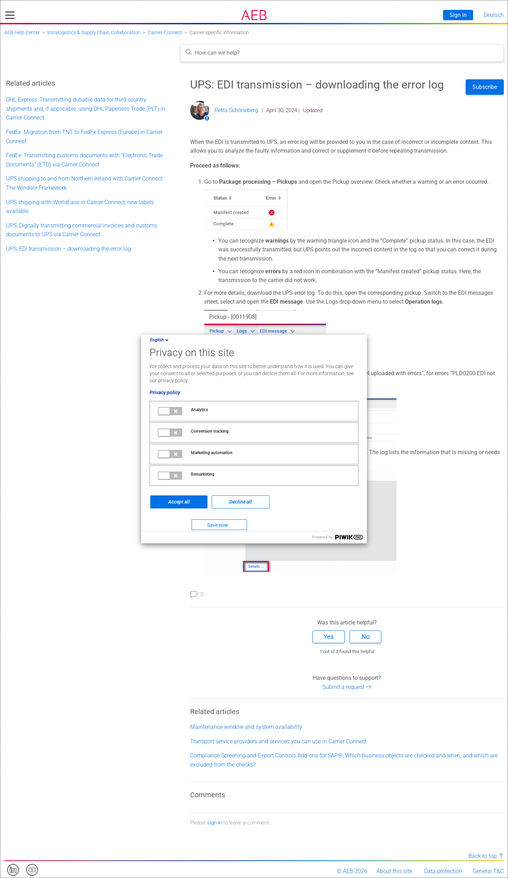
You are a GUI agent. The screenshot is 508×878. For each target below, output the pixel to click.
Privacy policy (165, 392)
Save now (217, 525)
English (160, 340)
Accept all (179, 502)
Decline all (240, 502)
